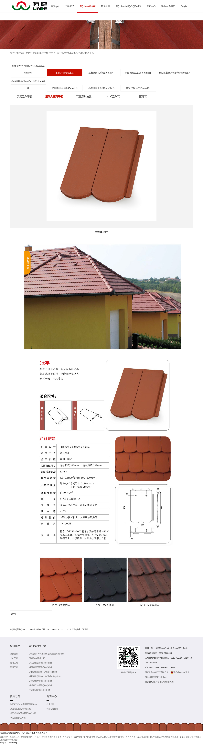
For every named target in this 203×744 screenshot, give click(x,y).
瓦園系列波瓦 (83, 96)
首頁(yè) (55, 6)
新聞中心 (150, 6)
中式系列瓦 (113, 96)
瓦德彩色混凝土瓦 (70, 53)
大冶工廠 (14, 663)
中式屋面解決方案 (18, 718)
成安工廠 (14, 658)
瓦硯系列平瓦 (24, 96)
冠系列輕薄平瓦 (87, 53)
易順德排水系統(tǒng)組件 (65, 88)
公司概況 (69, 6)
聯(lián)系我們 (168, 6)
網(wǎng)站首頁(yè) (35, 53)
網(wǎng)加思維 (167, 682)
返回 (85, 629)
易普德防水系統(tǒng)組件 (101, 88)
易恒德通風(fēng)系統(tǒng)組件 (175, 72)
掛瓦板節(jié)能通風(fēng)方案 (23, 713)
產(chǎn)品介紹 (87, 6)
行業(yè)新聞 (52, 709)
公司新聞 (50, 704)
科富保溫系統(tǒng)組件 (138, 88)
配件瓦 (143, 96)
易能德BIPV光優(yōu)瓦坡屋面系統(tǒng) (28, 66)
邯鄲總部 (14, 654)
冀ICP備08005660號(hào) (156, 672)
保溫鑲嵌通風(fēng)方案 (20, 709)
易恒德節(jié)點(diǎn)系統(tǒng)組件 (28, 82)
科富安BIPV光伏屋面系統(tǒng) (23, 704)
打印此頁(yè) (73, 629)
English (184, 6)
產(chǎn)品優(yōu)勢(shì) (128, 6)
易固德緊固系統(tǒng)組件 (138, 72)
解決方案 (105, 6)
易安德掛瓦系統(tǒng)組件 (101, 72)
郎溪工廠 (14, 667)
